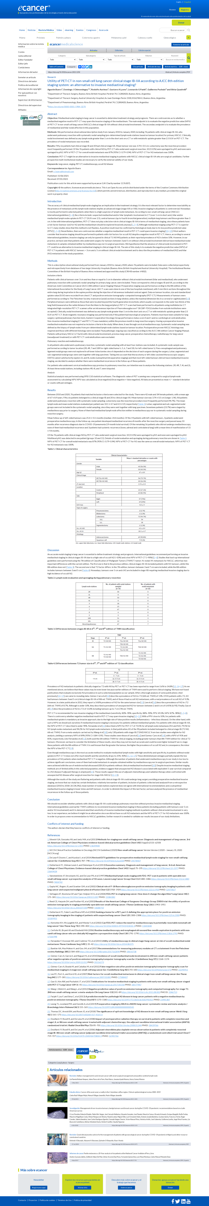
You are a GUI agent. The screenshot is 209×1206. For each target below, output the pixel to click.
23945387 (165, 999)
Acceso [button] (172, 9)
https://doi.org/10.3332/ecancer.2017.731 (124, 1160)
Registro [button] (185, 10)
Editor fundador (25, 59)
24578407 (136, 860)
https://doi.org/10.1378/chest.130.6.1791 (158, 933)
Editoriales (119, 50)
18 (105, 732)
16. (48, 974)
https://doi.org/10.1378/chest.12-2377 (160, 868)
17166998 (52, 936)
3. (48, 857)
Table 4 (86, 570)
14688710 (99, 907)
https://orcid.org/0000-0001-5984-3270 (67, 106)
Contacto (22, 1200)
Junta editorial (24, 55)
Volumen (148, 56)
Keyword (174, 56)
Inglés (178, 2)
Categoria (62, 56)
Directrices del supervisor (30, 105)
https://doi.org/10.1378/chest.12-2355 (65, 845)
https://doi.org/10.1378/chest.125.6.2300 (160, 915)
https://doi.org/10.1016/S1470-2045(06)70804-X (79, 1036)
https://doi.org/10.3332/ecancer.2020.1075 (124, 1144)
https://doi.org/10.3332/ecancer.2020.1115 (124, 1125)
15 (142, 702)
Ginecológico (170, 37)
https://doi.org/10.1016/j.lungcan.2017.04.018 (103, 984)
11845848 (147, 926)
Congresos (91, 30)
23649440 (95, 845)
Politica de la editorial (28, 85)
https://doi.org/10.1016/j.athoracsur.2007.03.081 (88, 977)
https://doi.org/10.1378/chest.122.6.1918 (140, 889)
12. (48, 941)
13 (188, 298)
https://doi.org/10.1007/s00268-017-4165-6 (82, 1014)
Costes (21, 52)
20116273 (99, 962)
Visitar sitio (82, 1188)
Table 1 (141, 404)
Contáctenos (24, 67)
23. (48, 1029)
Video (59, 30)
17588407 (123, 977)
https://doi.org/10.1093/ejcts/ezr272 (154, 969)
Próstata (41, 37)
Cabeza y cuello (145, 37)
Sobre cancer (126, 1188)
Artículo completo (179, 72)
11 (128, 755)
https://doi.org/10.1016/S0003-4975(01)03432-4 (112, 926)
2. (48, 850)
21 (92, 771)
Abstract (168, 72)
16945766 (113, 1036)
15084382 (110, 897)
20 (154, 765)
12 (170, 231)
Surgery (71, 1063)
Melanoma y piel (118, 37)
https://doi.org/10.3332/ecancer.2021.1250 (64, 72)
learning (69, 30)
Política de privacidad (82, 1200)
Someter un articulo (27, 77)
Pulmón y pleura (63, 37)
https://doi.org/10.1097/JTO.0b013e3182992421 (130, 999)
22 (113, 775)
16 (154, 702)
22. (48, 1019)
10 (167, 231)
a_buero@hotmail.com (63, 171)
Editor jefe (23, 63)
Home (22, 30)
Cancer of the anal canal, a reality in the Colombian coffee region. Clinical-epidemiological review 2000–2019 (120, 1092)
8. (48, 901)
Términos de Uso (64, 1200)
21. (48, 1011)
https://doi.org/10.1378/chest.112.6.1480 (170, 879)
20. (48, 1004)
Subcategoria (91, 56)
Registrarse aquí (38, 1188)
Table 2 (183, 438)
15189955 (52, 918)
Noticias (32, 30)
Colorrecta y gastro (91, 37)
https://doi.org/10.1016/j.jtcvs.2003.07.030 (67, 907)
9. (48, 912)
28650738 (131, 951)
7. (48, 894)
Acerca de (103, 30)
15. (48, 966)
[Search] (188, 30)
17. (48, 981)
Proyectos (33, 1200)
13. (48, 948)
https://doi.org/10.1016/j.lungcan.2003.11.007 (77, 897)
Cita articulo (138, 67)
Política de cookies (47, 1200)
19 (71, 748)
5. (48, 875)
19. (48, 996)
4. (48, 865)
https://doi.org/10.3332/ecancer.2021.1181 (124, 1099)
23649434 (52, 871)
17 (181, 686)
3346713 (173, 992)
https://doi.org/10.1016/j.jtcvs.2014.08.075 (114, 944)
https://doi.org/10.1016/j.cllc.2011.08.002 (141, 992)
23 (116, 775)
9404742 (58, 882)
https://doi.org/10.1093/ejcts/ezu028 (107, 860)
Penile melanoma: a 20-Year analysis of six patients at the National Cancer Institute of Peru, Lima (119, 1153)
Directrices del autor (27, 81)
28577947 (136, 984)
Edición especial (144, 50)
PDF (188, 72)
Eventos (79, 30)
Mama (22, 37)
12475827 (171, 889)
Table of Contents (56, 67)
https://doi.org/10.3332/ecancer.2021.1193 (124, 1083)
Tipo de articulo (119, 56)
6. (48, 886)
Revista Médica (46, 30)
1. (48, 839)
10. (48, 922)
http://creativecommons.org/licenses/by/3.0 (75, 190)
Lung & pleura (62, 1063)
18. (48, 989)
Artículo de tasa (154, 67)
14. (48, 956)
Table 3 (70, 567)
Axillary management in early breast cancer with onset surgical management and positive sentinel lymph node (117, 1076)
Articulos (93, 50)
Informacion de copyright (29, 89)
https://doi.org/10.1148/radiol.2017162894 (100, 951)
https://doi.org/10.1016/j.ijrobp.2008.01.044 (121, 1025)
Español (187, 2)
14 (178, 686)
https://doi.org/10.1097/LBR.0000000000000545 (111, 1007)
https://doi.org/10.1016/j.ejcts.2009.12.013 (67, 962)
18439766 (153, 1025)
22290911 (183, 969)
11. (48, 930)
